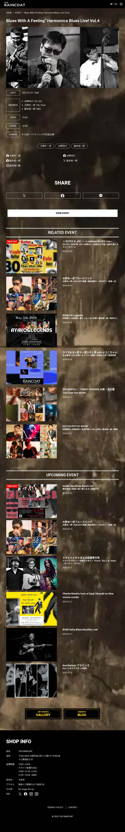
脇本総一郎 (79, 146)
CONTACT (73, 807)
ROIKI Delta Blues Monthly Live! (80, 629)
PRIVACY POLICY (55, 807)
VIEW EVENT (62, 213)
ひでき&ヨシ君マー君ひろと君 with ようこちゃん (91, 354)
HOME (9, 13)
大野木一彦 (45, 146)
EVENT (18, 13)
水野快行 (62, 146)
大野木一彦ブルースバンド (91, 523)
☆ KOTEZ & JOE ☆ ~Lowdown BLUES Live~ (91, 244)
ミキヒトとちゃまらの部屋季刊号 (91, 560)
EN (116, 4)
